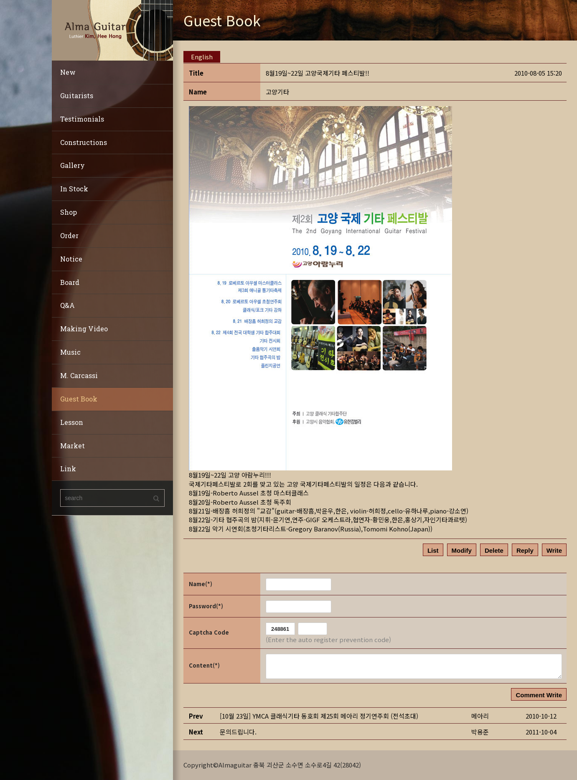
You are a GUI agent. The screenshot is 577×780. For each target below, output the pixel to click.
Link (68, 468)
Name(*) (200, 584)
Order (69, 235)
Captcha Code (209, 632)
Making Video (84, 328)
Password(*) (206, 606)
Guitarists (76, 95)
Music (70, 352)
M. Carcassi (79, 375)
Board (69, 282)
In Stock (74, 188)
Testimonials (82, 118)
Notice (71, 258)
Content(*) (204, 665)
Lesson (71, 422)
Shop (68, 212)
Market (72, 445)
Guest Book (78, 398)
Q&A (67, 305)
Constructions (83, 142)
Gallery (72, 165)
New (68, 72)
